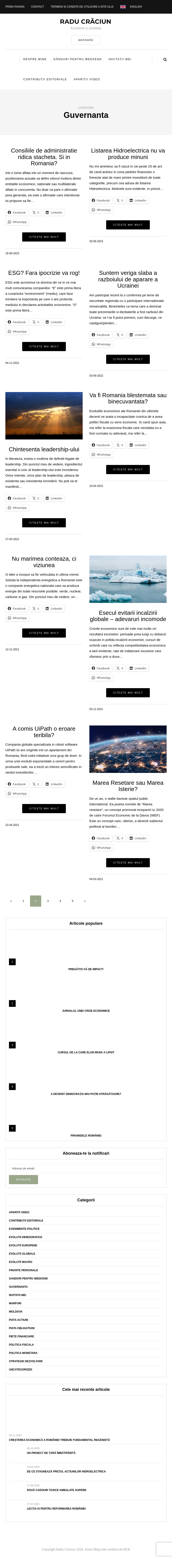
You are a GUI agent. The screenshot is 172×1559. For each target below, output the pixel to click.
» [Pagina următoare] (85, 901)
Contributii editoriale (26, 1220)
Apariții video (87, 79)
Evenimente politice (24, 1228)
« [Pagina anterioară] (11, 901)
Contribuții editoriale (45, 79)
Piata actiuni (18, 1319)
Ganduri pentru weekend (28, 1278)
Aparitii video (19, 1212)
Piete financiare (21, 1336)
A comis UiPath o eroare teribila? (44, 731)
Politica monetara (23, 1353)
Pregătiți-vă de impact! (85, 969)
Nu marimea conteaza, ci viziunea (44, 561)
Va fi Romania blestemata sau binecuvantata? (128, 398)
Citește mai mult (44, 236)
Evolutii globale (22, 1253)
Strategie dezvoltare (26, 1361)
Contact (37, 6)
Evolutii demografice (25, 1237)
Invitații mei (120, 59)
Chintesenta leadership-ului (44, 449)
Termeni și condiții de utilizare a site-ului (82, 6)
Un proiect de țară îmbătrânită (51, 1453)
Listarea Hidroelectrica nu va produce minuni (128, 153)
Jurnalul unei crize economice (86, 1010)
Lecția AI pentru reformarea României (56, 1508)
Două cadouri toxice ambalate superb (56, 1490)
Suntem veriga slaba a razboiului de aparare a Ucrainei (128, 279)
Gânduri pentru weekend (78, 59)
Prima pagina (14, 6)
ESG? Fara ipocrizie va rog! (44, 272)
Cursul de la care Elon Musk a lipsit (86, 1052)
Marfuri (15, 1303)
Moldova (15, 1311)
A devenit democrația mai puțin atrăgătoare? (86, 1094)
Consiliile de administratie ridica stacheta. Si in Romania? (44, 157)
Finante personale (23, 1270)
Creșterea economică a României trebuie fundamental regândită (59, 1440)
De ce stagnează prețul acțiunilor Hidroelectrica (66, 1471)
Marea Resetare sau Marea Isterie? (127, 786)
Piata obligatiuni (21, 1328)
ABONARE (86, 40)
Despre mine (35, 59)
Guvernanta (18, 1286)
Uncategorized (20, 1369)
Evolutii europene (23, 1245)
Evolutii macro (20, 1262)
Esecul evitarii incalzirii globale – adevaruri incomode (128, 616)
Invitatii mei (17, 1295)
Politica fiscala (21, 1344)
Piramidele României (86, 1135)
